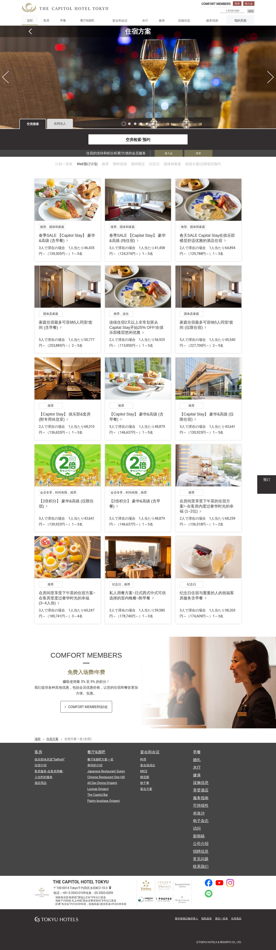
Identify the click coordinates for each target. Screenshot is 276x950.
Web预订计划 (87, 164)
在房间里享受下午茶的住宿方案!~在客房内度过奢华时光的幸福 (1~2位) (207, 506)
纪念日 (154, 164)
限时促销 (120, 164)
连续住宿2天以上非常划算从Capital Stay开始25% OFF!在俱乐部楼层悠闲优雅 (136, 327)
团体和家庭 (172, 164)
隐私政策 (206, 918)
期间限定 (138, 164)
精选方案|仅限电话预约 (203, 164)
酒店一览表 (221, 918)
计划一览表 (63, 164)
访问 (250, 11)
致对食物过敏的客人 (186, 918)
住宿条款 (236, 918)
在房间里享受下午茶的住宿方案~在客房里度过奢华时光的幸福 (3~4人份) (67, 598)
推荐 (105, 164)
